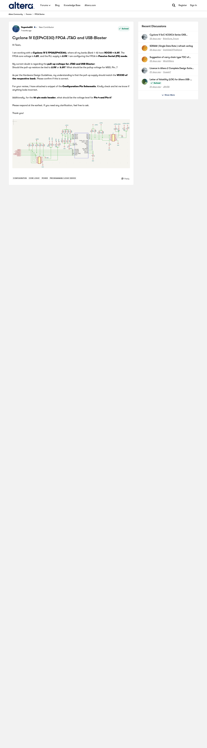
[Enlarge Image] (71, 143)
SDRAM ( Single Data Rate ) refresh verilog (171, 46)
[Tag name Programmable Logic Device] (63, 178)
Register (183, 5)
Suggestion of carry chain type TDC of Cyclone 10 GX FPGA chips (169, 57)
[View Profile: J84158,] (144, 82)
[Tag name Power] (45, 178)
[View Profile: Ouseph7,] (144, 70)
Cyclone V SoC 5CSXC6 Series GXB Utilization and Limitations (168, 35)
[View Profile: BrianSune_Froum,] (144, 37)
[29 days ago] (155, 72)
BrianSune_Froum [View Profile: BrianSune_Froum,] (171, 38)
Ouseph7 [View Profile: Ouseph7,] (167, 72)
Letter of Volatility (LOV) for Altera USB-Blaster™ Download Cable (170, 79)
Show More (168, 95)
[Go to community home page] (22, 5)
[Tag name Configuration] (19, 178)
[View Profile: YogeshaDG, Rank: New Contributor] (16, 28)
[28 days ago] (155, 38)
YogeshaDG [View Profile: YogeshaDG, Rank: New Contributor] (27, 27)
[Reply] (125, 179)
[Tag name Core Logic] (34, 178)
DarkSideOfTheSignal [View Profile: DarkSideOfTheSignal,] (172, 50)
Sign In (193, 5)
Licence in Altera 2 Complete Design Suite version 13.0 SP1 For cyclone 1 (171, 68)
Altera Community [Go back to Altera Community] (16, 14)
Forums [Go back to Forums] (28, 14)
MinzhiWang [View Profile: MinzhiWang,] (168, 61)
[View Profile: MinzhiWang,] (144, 59)
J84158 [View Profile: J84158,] (166, 87)
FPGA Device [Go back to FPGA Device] (39, 14)
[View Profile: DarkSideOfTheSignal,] (144, 48)
